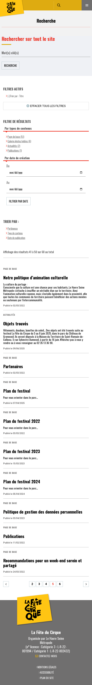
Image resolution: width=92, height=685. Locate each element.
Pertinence (13, 228)
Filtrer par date (18, 201)
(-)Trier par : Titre (16, 96)
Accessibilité (47, 672)
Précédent (6, 584)
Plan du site (47, 677)
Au (7, 182)
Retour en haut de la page (85, 600)
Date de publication (16, 238)
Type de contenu (15, 233)
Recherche (10, 65)
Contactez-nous (48, 656)
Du (7, 166)
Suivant (86, 584)
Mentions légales (47, 667)
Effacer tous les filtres (48, 106)
